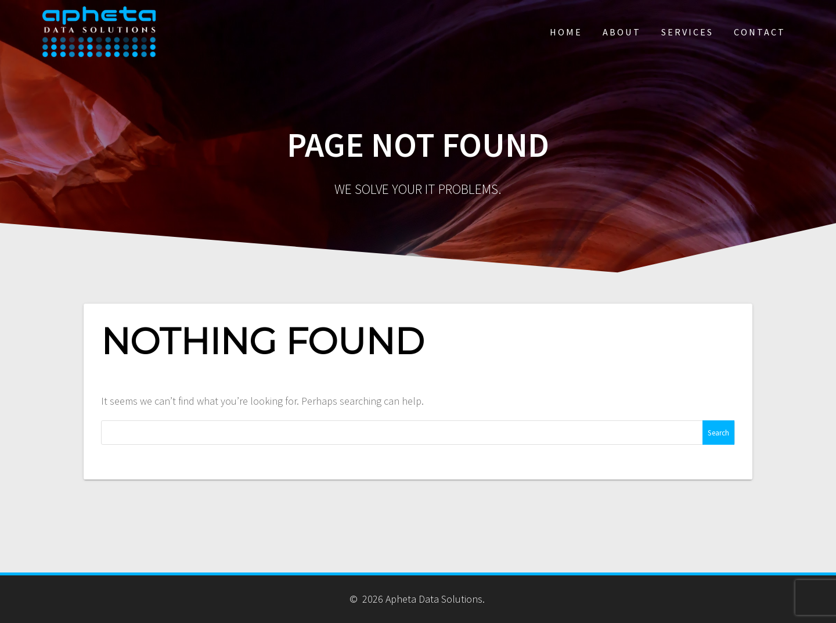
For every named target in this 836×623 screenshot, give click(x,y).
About (622, 32)
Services (687, 32)
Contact (759, 32)
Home (566, 32)
